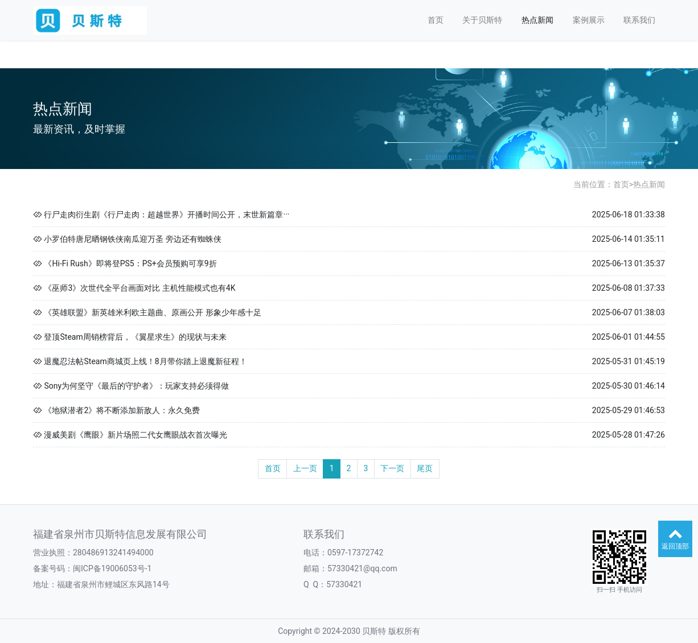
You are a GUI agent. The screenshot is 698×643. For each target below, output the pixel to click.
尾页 (425, 468)
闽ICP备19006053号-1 (112, 568)
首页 (436, 19)
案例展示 (589, 19)
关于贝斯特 (482, 19)
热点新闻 (537, 19)
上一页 (305, 468)
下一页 (392, 468)
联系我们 (639, 19)
